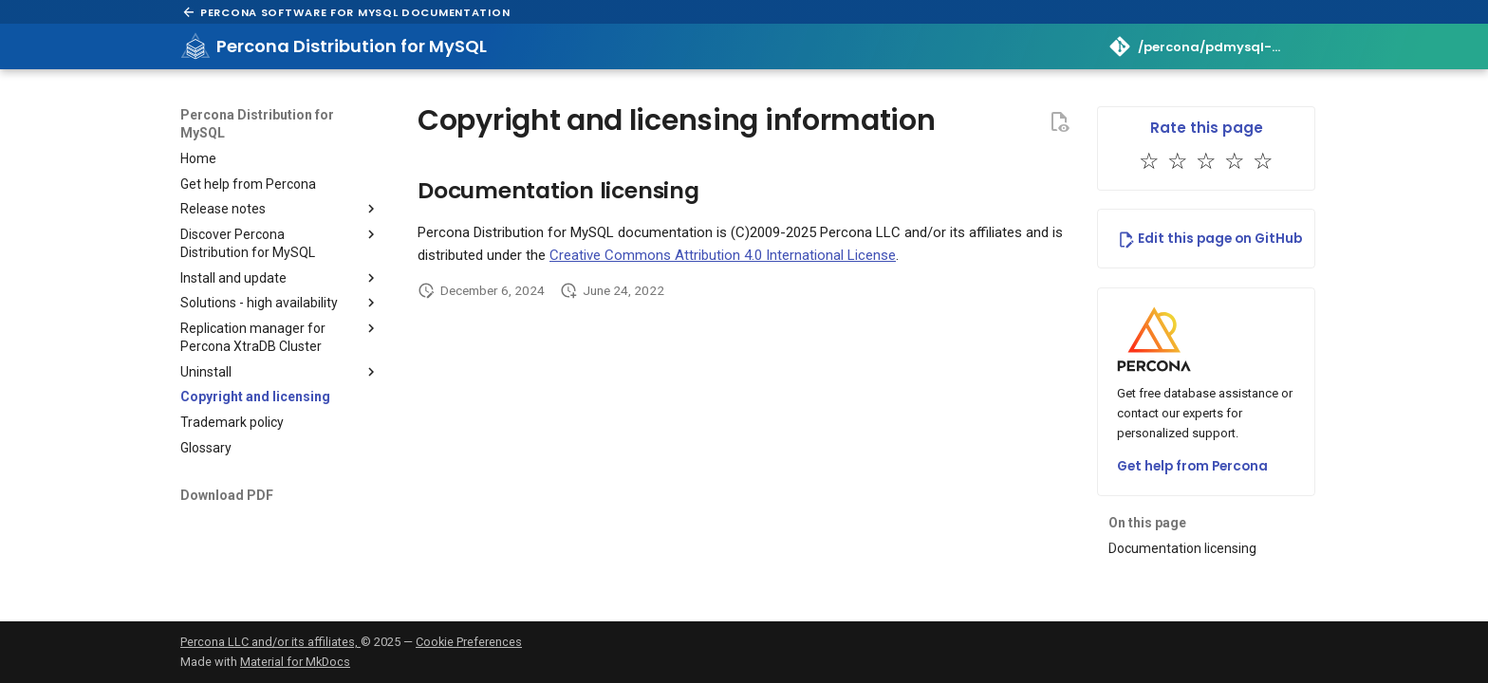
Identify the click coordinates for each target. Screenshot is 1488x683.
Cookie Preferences (469, 642)
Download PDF (226, 495)
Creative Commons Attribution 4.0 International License (722, 255)
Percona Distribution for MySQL (257, 123)
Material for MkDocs (295, 662)
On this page (1147, 522)
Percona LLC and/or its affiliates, (270, 642)
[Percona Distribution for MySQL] (195, 46)
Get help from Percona (1192, 466)
